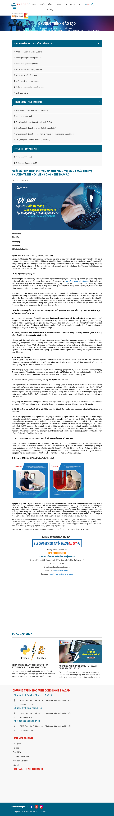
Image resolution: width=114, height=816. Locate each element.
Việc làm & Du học (20, 761)
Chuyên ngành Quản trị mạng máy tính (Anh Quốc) (35, 128)
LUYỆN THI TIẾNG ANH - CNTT (26, 149)
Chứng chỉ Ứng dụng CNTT (25, 163)
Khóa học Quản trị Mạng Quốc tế (28, 52)
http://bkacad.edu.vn (61, 570)
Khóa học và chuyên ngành (62, 28)
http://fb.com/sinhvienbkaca (60, 574)
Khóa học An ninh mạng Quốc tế (28, 69)
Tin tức (16, 748)
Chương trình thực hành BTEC (28, 102)
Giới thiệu (17, 752)
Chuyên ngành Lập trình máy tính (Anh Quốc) (33, 122)
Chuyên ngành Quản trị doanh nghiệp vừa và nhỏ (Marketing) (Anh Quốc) (44, 134)
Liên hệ (16, 765)
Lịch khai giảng (21, 93)
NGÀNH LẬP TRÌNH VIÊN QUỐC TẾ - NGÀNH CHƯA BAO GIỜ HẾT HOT (78, 667)
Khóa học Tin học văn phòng (26, 81)
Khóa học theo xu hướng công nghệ (29, 87)
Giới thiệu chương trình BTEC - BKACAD (31, 110)
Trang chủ (44, 28)
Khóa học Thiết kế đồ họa (25, 75)
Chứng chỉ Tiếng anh (23, 157)
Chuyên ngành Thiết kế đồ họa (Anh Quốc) (32, 140)
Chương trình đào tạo (22, 756)
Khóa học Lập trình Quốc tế (26, 63)
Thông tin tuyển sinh (23, 116)
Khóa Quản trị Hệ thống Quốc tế (27, 58)
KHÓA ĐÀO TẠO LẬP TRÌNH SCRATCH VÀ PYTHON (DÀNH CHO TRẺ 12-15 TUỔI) (30, 666)
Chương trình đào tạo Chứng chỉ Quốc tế (33, 43)
